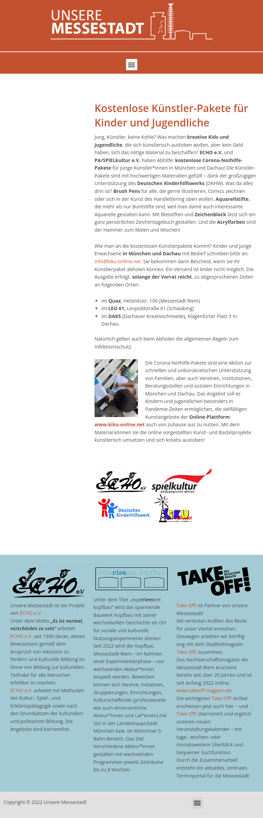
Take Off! (186, 605)
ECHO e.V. (31, 613)
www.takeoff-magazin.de (203, 690)
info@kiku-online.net (118, 261)
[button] (131, 64)
